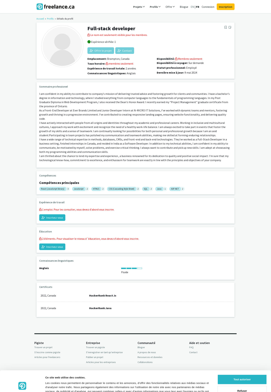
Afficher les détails (57, 385)
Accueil (40, 18)
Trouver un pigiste (95, 347)
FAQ (191, 347)
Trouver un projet (43, 347)
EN (192, 6)
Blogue (184, 6)
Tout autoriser (242, 359)
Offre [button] (170, 6)
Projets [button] (139, 6)
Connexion (208, 6)
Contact (125, 50)
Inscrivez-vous (52, 217)
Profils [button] (155, 6)
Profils (50, 18)
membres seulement (119, 63)
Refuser (242, 371)
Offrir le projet (101, 50)
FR (197, 6)
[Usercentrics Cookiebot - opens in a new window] (22, 385)
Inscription (225, 6)
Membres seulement (188, 58)
